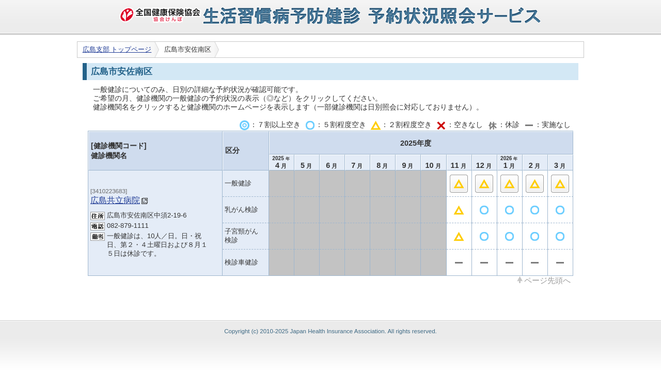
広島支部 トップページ (117, 49)
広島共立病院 (115, 200)
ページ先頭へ (547, 280)
